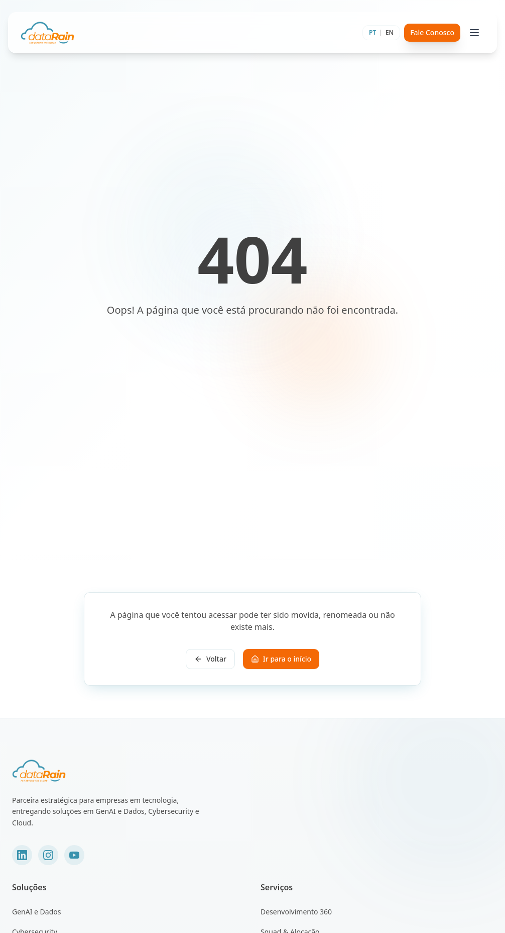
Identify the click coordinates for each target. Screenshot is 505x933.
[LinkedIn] (22, 855)
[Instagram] (48, 855)
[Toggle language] (381, 32)
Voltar (210, 659)
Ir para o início (281, 659)
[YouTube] (74, 855)
